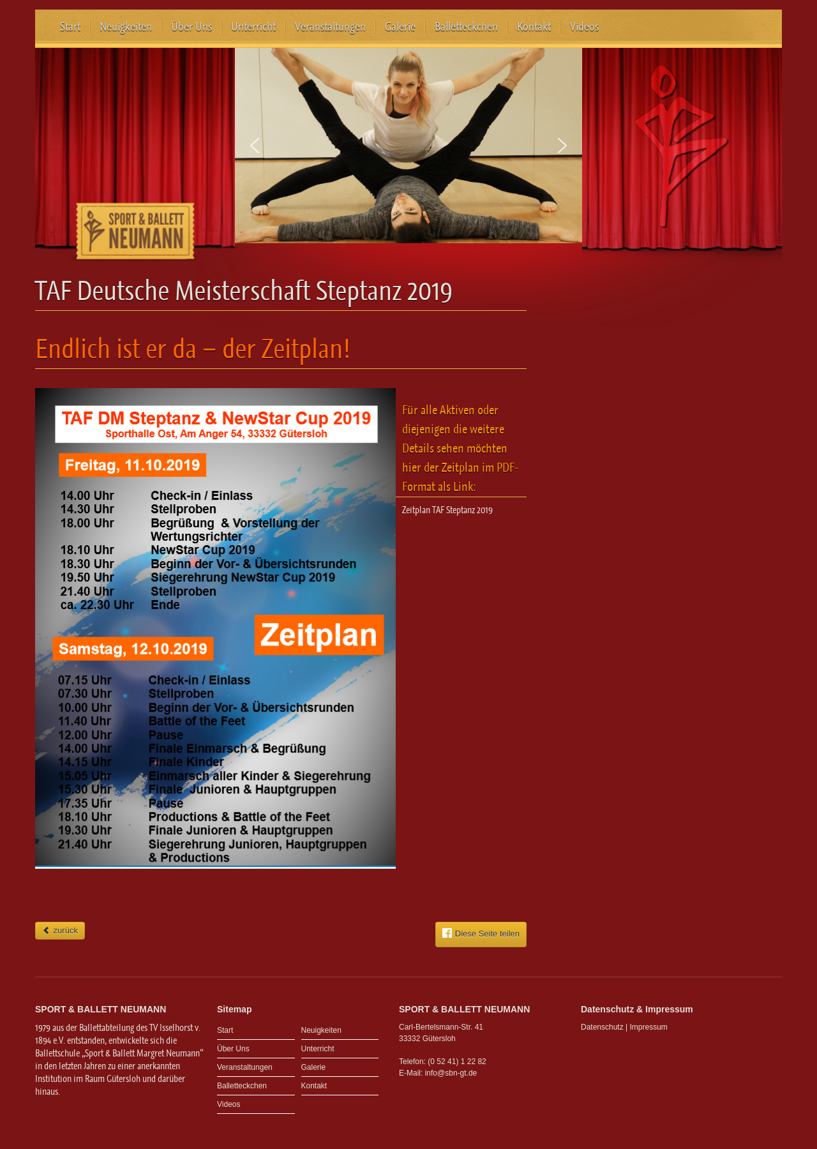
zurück (60, 930)
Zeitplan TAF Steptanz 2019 (447, 510)
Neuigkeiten (126, 27)
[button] (254, 145)
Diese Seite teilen (481, 933)
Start (70, 27)
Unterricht (253, 27)
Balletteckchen (466, 27)
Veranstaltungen (330, 27)
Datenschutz (602, 1027)
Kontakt (534, 27)
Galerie (400, 27)
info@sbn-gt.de (451, 1073)
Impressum (649, 1027)
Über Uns (191, 27)
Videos (584, 27)
